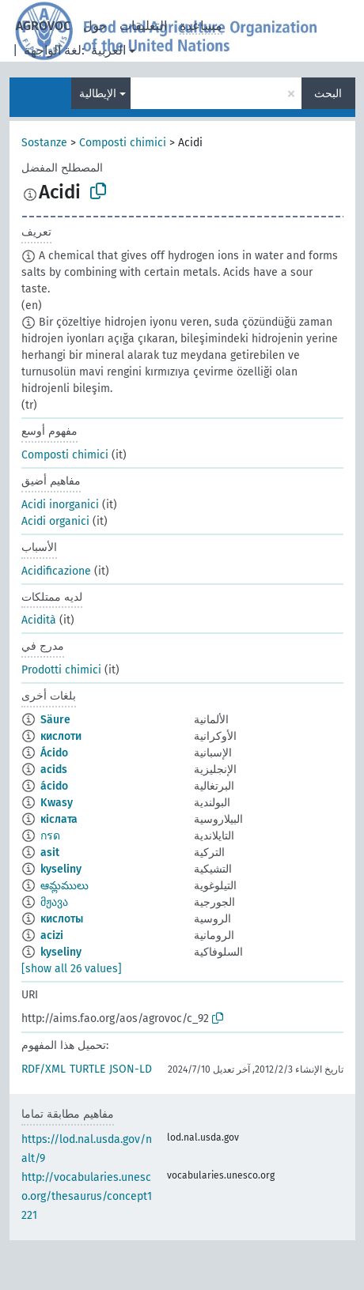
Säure (55, 719)
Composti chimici (122, 142)
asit (49, 852)
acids (53, 769)
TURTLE (87, 1069)
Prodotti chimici (61, 670)
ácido (54, 786)
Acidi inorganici (60, 504)
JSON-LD (130, 1069)
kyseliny (61, 869)
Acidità (38, 620)
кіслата (59, 819)
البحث (328, 93)
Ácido (54, 753)
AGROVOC (43, 25)
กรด (50, 836)
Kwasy (56, 802)
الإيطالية (97, 93)
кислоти (61, 736)
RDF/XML (43, 1069)
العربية (108, 50)
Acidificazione (56, 571)
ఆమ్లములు (64, 885)
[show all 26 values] (71, 968)
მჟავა (54, 902)
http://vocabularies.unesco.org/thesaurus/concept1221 (86, 1196)
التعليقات (143, 25)
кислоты (61, 919)
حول (95, 25)
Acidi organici (55, 521)
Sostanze (44, 142)
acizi (51, 935)
